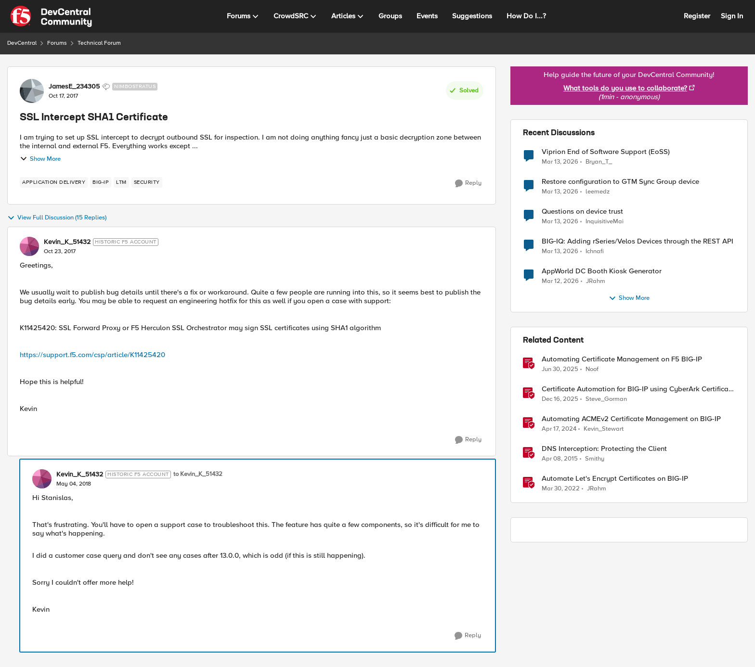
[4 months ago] (560, 162)
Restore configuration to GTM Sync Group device (620, 182)
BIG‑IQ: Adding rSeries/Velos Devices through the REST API (637, 241)
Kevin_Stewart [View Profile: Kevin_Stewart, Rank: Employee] (604, 429)
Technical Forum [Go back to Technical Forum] (99, 43)
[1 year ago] (560, 369)
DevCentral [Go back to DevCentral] (22, 43)
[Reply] (468, 183)
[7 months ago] (560, 399)
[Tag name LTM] (121, 182)
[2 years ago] (559, 429)
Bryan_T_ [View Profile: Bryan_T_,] (599, 161)
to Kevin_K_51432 (197, 474)
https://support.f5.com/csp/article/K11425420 (92, 354)
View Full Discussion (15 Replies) (56, 218)
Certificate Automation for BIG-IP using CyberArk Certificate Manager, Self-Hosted (638, 389)
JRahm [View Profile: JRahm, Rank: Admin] (596, 488)
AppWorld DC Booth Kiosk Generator (602, 271)
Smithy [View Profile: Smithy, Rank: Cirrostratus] (594, 458)
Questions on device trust (582, 211)
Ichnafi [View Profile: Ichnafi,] (595, 251)
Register (697, 16)
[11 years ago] (560, 459)
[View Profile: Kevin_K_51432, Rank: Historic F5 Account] (29, 246)
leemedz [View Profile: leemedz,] (598, 191)
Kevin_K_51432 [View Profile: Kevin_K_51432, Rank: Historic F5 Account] (67, 242)
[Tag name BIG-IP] (100, 182)
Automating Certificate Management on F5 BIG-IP (622, 359)
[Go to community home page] (51, 16)
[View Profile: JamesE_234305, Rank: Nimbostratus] (32, 91)
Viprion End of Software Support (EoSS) (606, 152)
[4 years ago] (561, 489)
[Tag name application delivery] (54, 182)
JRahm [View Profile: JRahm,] (595, 281)
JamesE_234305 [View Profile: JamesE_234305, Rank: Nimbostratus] (74, 86)
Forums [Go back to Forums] (57, 43)
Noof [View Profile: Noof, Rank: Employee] (592, 369)
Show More (40, 159)
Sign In (732, 16)
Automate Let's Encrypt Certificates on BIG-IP (615, 479)
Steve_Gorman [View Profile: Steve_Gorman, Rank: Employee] (606, 399)
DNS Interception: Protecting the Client (604, 449)
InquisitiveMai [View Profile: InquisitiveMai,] (605, 221)
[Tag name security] (146, 182)
